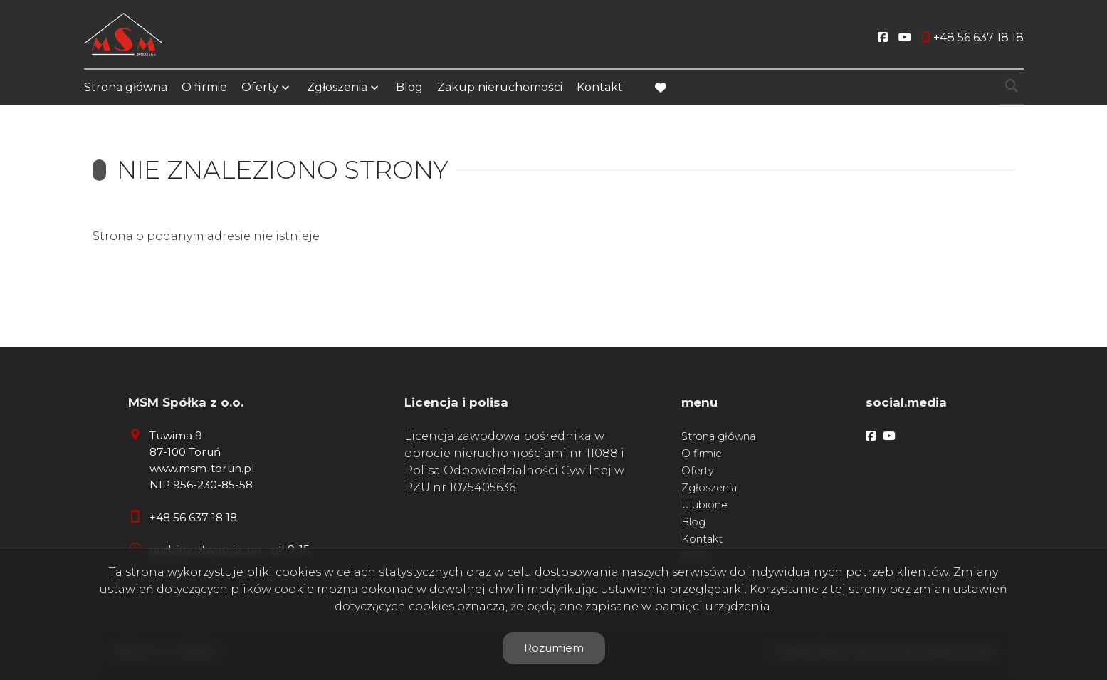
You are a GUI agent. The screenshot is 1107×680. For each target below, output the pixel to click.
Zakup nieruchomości (499, 87)
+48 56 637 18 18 (193, 517)
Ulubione (704, 504)
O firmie (204, 87)
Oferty (259, 87)
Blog (409, 87)
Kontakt (600, 87)
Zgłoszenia (337, 87)
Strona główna (125, 87)
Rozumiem (554, 647)
